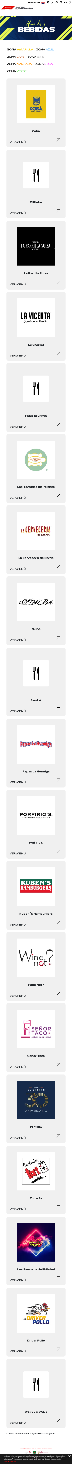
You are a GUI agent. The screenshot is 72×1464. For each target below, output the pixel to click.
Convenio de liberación (47, 1448)
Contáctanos (34, 3)
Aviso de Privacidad (36, 1448)
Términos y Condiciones (25, 1448)
